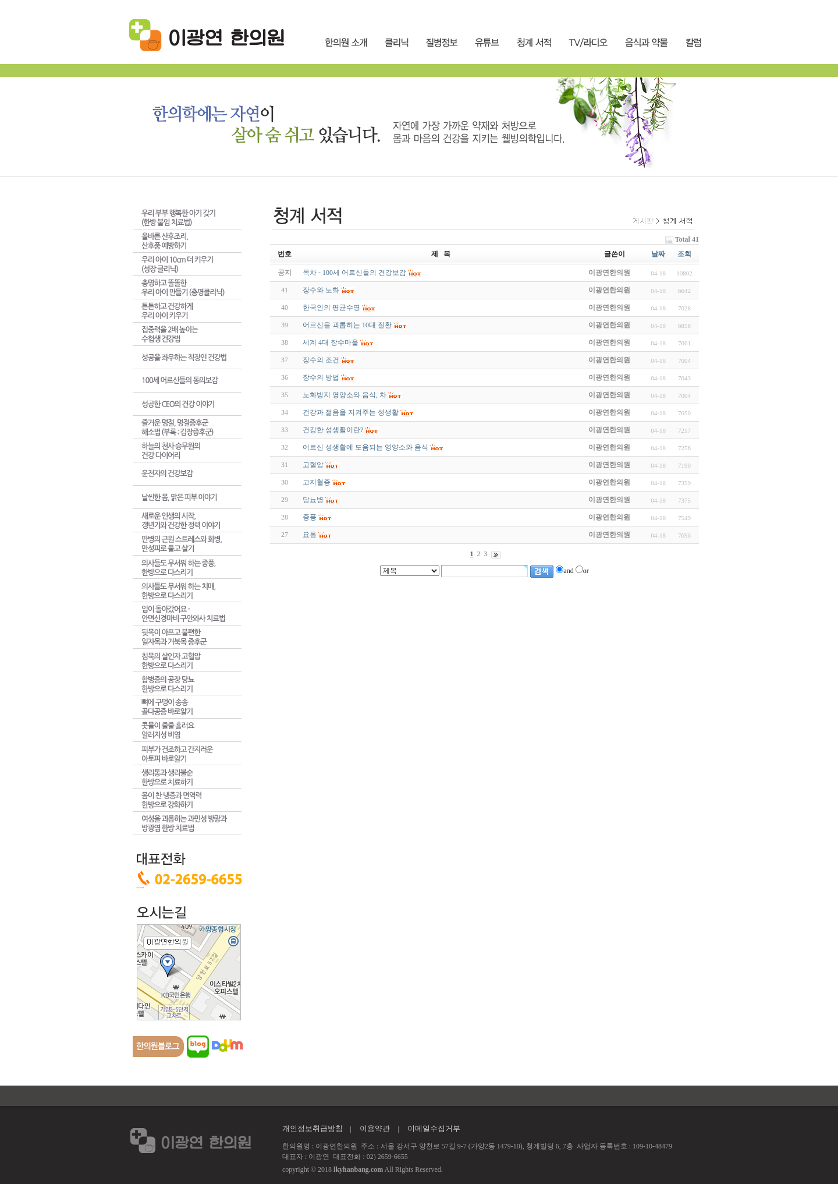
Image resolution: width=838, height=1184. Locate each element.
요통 (310, 535)
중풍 (310, 517)
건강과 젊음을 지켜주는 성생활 (351, 412)
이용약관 (375, 1128)
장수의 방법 (321, 377)
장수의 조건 (321, 360)
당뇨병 (313, 500)
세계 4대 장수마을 (330, 342)
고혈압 (313, 465)
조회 (684, 254)
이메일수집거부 (433, 1128)
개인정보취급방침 (312, 1128)
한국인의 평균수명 (331, 307)
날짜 (658, 254)
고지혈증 (317, 482)
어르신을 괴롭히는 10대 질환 (347, 325)
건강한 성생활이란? (333, 430)
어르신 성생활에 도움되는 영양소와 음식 (365, 447)
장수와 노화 (321, 290)
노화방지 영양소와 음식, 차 (344, 395)
